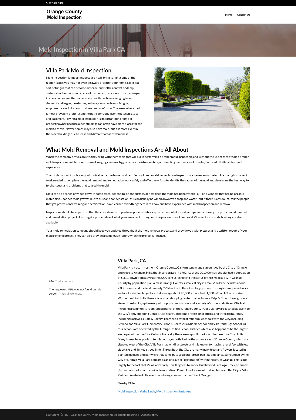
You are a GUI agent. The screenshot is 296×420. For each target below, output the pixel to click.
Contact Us (243, 14)
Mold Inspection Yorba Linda (136, 391)
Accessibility (149, 414)
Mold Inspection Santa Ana (173, 391)
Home (228, 14)
